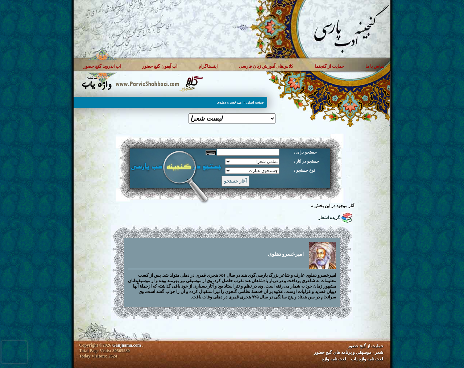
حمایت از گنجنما (329, 66)
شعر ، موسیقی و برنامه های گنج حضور (348, 352)
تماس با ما (374, 66)
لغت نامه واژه (334, 358)
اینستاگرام (208, 66)
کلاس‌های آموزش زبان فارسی (266, 66)
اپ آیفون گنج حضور (159, 66)
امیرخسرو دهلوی (230, 102)
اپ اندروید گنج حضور (102, 66)
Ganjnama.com (126, 345)
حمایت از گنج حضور (365, 345)
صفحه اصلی (255, 102)
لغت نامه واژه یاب (367, 358)
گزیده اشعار (329, 217)
